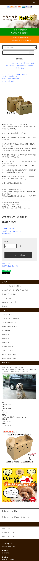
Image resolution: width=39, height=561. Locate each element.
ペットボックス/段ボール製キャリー (19, 74)
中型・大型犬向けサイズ (9, 326)
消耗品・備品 (19, 68)
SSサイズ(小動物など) (8, 322)
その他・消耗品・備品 (9, 354)
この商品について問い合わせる (11, 231)
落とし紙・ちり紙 (29, 63)
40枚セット (11, 81)
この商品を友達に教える (9, 228)
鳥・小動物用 (6, 330)
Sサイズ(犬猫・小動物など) (10, 318)
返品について (6, 263)
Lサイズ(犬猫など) (13, 78)
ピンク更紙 (18, 63)
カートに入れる (18, 255)
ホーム (4, 74)
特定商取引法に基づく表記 (10, 266)
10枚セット (5, 334)
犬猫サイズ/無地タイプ (10, 76)
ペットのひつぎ (9, 63)
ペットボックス (10, 65)
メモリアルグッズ (7, 350)
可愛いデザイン (21, 65)
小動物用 (30, 65)
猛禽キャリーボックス (9, 346)
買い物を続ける (7, 234)
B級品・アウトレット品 (9, 358)
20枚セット (5, 338)
